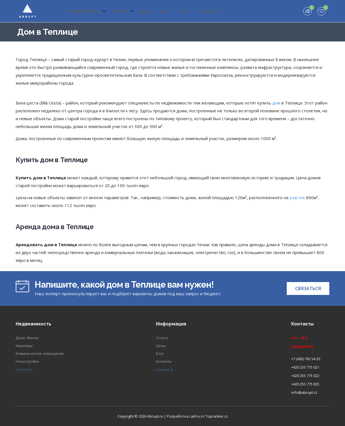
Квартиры (24, 345)
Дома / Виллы (27, 337)
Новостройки (27, 361)
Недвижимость (86, 11)
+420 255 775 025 (305, 384)
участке (297, 197)
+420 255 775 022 (305, 375)
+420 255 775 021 (305, 367)
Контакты (209, 11)
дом (276, 103)
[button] (308, 288)
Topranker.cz (217, 416)
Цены (145, 11)
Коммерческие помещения (40, 353)
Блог (164, 11)
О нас (184, 11)
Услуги (123, 11)
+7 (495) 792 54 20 (305, 358)
